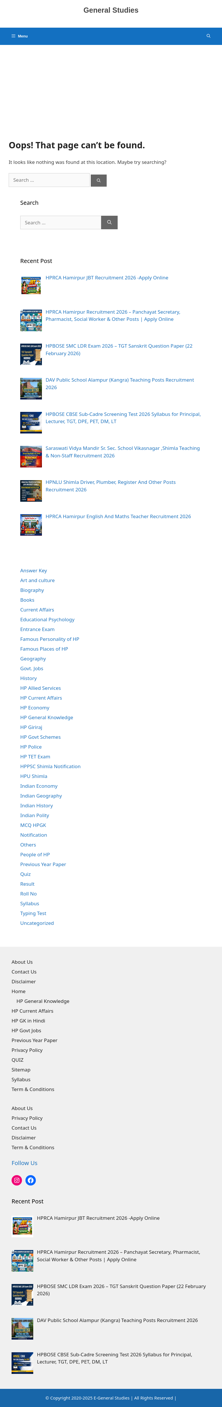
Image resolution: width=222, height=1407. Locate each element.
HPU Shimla (33, 776)
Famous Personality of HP (49, 639)
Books (27, 599)
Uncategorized (37, 923)
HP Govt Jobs (26, 1030)
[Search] (99, 181)
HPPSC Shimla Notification (50, 766)
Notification (33, 835)
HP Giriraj (31, 727)
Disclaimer (24, 981)
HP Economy (34, 707)
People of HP (35, 854)
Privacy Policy (27, 1050)
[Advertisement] (111, 88)
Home (18, 991)
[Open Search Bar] (208, 36)
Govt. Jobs (31, 668)
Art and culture (37, 580)
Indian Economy (39, 786)
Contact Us (24, 971)
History (28, 678)
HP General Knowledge (46, 717)
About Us (22, 962)
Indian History (36, 805)
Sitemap (21, 1069)
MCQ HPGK (33, 825)
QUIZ (17, 1059)
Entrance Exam (37, 629)
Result (27, 883)
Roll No (28, 893)
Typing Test (33, 913)
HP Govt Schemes (40, 737)
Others (28, 844)
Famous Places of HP (44, 648)
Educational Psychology (47, 619)
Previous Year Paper (43, 864)
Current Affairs (37, 609)
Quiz (25, 874)
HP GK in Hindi (28, 1020)
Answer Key (33, 570)
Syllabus (29, 903)
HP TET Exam (35, 756)
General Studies (111, 10)
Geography (33, 658)
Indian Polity (34, 815)
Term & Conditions (33, 1089)
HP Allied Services (40, 688)
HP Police (31, 746)
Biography (32, 590)
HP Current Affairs (41, 697)
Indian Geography (41, 795)
